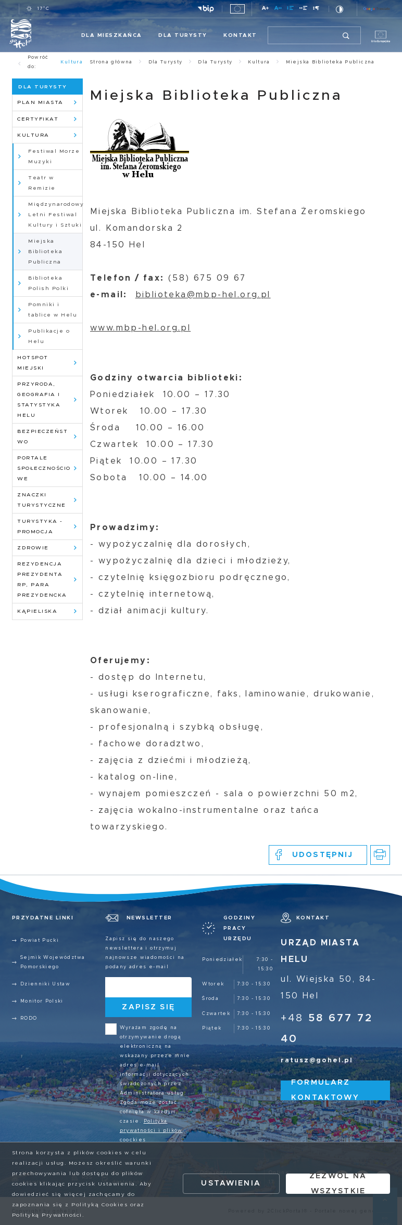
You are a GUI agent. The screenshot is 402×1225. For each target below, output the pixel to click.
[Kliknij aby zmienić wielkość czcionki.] (265, 10)
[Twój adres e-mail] (136, 987)
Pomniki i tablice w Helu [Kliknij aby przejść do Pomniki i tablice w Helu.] (52, 310)
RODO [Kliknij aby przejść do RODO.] (28, 1018)
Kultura (71, 62)
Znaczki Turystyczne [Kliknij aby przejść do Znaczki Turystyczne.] (41, 500)
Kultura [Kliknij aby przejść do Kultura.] (33, 135)
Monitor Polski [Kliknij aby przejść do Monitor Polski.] (42, 1001)
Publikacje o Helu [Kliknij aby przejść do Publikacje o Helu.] (49, 336)
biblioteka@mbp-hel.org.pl (203, 295)
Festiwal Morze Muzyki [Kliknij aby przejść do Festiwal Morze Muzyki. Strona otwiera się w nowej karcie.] (54, 156)
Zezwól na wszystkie (338, 1184)
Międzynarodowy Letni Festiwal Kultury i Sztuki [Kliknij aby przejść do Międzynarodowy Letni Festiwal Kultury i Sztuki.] (55, 215)
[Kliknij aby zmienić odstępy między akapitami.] (316, 10)
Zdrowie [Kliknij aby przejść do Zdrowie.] (33, 547)
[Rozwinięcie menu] (236, 928)
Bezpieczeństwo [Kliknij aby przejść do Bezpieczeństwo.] (42, 436)
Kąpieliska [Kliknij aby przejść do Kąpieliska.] (37, 611)
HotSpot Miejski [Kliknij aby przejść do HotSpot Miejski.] (32, 363)
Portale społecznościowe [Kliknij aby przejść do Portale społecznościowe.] (44, 468)
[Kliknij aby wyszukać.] (346, 35)
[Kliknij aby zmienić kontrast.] (339, 9)
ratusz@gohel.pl (317, 1060)
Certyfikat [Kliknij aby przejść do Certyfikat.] (37, 119)
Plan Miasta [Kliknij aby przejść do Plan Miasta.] (40, 102)
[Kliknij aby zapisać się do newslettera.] (148, 1007)
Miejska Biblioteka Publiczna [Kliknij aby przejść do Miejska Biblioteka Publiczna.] (45, 252)
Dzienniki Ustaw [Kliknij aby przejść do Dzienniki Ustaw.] (45, 984)
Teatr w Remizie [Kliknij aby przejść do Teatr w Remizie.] (42, 183)
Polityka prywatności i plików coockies (151, 1130)
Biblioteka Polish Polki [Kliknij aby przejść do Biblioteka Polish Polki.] (48, 283)
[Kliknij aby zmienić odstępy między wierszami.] (290, 10)
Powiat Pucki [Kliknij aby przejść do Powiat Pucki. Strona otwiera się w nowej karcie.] (39, 940)
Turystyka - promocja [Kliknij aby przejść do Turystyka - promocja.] (40, 526)
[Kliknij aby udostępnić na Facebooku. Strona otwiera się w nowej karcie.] (318, 855)
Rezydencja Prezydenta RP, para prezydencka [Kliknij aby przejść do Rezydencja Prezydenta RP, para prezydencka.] (42, 579)
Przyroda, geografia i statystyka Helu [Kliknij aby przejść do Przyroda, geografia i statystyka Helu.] (38, 399)
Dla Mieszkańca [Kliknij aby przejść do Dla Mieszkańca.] (111, 35)
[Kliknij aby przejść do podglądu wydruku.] (380, 855)
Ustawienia (231, 1183)
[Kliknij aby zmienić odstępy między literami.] (277, 10)
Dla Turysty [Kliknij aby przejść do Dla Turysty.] (182, 35)
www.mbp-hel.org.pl (140, 328)
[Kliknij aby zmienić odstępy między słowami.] (303, 10)
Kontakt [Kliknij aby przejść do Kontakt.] (240, 35)
